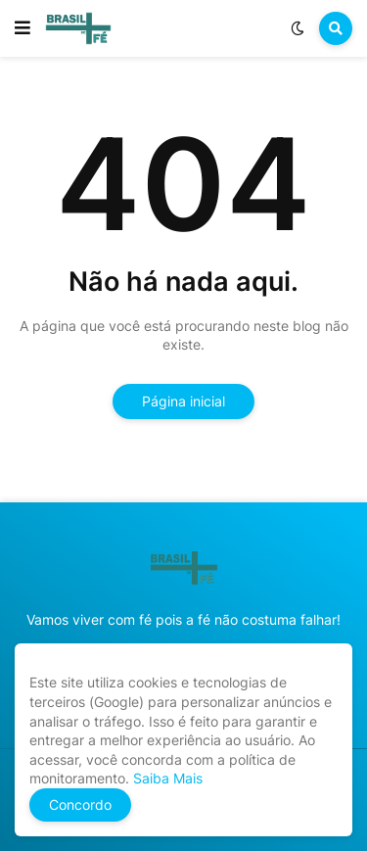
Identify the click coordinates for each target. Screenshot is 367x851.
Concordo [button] (80, 804)
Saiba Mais (166, 778)
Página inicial (183, 401)
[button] (22, 28)
